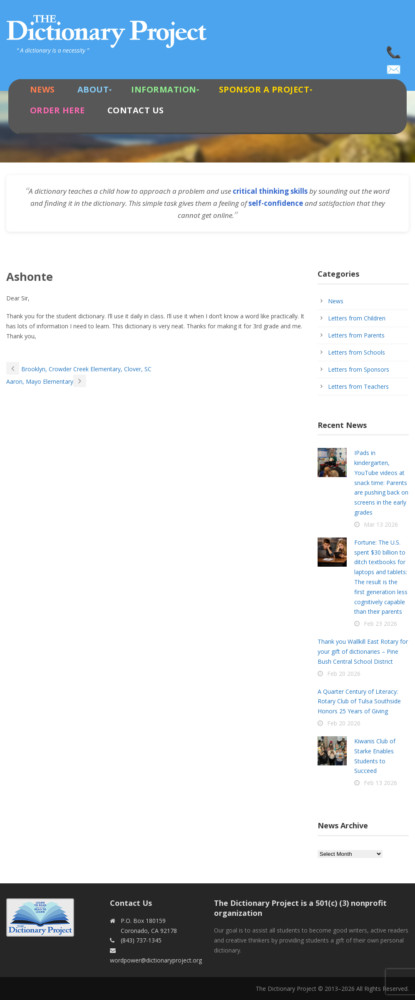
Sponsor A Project (264, 89)
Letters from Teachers (358, 386)
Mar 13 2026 (381, 524)
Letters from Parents (356, 335)
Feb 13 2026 (380, 783)
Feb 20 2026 (343, 674)
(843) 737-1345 (394, 50)
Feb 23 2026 (380, 624)
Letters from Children (356, 318)
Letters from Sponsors (358, 369)
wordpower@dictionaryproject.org (394, 66)
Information (163, 89)
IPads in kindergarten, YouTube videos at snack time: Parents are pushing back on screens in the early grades (381, 482)
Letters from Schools (356, 352)
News (42, 89)
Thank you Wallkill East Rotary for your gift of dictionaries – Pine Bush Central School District (363, 651)
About (93, 89)
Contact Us (135, 110)
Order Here (57, 110)
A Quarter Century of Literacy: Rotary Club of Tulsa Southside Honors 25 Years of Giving (359, 701)
